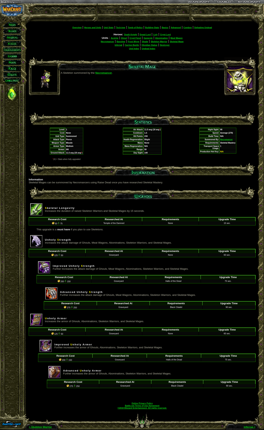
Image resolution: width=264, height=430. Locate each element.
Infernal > (249, 427)
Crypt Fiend (135, 38)
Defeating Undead (203, 27)
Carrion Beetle (132, 45)
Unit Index (134, 48)
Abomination (161, 38)
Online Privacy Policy (142, 403)
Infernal (118, 45)
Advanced (176, 27)
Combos (187, 27)
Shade (145, 41)
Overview (76, 27)
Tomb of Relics (135, 27)
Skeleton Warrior (159, 41)
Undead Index (148, 48)
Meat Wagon (176, 38)
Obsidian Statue (149, 45)
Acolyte (115, 38)
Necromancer (107, 41)
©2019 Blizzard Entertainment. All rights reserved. (142, 408)
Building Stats (152, 27)
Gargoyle (148, 38)
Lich (155, 34)
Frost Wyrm (133, 41)
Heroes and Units (92, 27)
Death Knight (130, 34)
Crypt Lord (165, 34)
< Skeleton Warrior (40, 427)
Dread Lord (145, 34)
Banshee (121, 41)
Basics (165, 27)
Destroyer (165, 45)
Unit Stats (109, 27)
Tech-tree (120, 27)
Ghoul (124, 38)
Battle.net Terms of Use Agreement (142, 405)
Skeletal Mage (177, 41)
